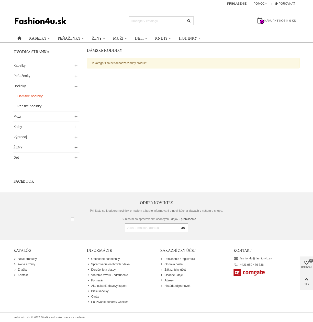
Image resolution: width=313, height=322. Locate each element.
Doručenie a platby (101, 269)
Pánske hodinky (29, 106)
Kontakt (20, 275)
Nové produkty (25, 259)
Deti (139, 38)
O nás (93, 296)
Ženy (97, 38)
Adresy (167, 280)
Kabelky (37, 38)
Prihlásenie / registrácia (177, 259)
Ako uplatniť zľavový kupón (106, 286)
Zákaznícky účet (173, 269)
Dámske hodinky (30, 96)
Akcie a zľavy (24, 264)
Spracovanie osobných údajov (108, 264)
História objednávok (175, 286)
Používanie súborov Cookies (107, 302)
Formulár (95, 280)
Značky (20, 269)
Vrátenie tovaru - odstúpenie (107, 275)
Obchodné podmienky (103, 259)
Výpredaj (20, 137)
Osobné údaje (171, 275)
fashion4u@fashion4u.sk (256, 258)
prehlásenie (188, 219)
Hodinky (188, 38)
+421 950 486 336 (252, 264)
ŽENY (17, 147)
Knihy (161, 38)
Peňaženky (69, 38)
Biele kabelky (98, 291)
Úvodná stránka (31, 52)
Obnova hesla (171, 264)
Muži (118, 38)
